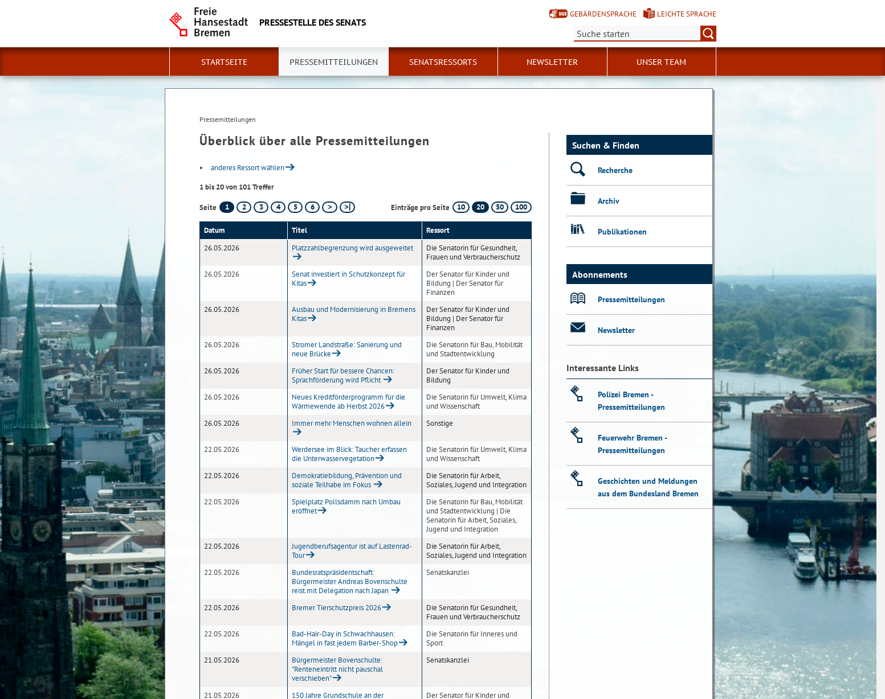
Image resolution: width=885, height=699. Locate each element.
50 (500, 207)
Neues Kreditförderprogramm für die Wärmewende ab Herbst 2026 (348, 401)
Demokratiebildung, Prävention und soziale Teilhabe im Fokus (347, 480)
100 (521, 207)
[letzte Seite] (347, 207)
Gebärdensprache (603, 14)
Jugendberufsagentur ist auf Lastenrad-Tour (352, 550)
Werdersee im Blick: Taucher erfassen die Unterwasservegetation (349, 454)
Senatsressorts (443, 62)
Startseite (224, 62)
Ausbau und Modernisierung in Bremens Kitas (353, 314)
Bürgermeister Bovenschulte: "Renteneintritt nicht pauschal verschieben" (337, 669)
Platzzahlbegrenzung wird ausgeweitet (352, 248)
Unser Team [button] (661, 62)
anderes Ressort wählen (247, 167)
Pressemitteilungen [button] (333, 62)
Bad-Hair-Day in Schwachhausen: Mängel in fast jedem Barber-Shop (345, 638)
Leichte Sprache (686, 14)
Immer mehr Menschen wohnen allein (351, 423)
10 (461, 207)
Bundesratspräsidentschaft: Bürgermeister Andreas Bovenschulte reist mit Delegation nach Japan (349, 581)
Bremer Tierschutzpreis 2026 (336, 607)
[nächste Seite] (329, 207)
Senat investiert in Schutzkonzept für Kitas (348, 278)
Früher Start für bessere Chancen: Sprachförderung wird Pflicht (343, 375)
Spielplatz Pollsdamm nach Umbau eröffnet (346, 506)
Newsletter (552, 62)
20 (480, 207)
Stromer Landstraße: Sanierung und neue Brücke (347, 349)
